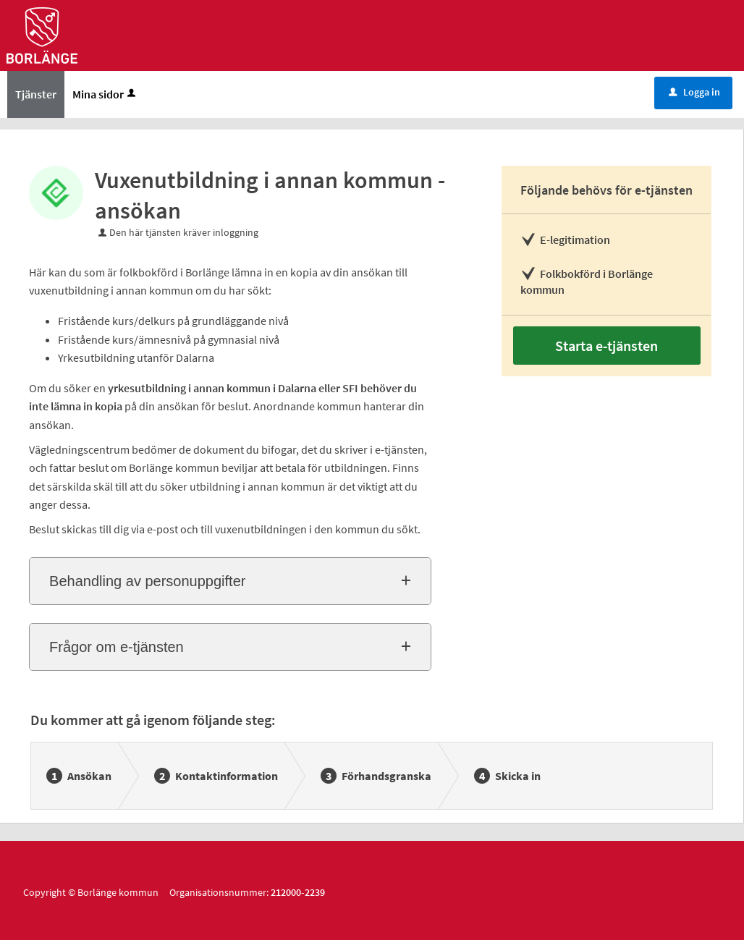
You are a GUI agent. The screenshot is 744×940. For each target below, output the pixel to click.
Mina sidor (105, 94)
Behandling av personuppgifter (147, 581)
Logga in (694, 91)
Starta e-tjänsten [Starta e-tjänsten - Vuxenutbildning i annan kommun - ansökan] (606, 345)
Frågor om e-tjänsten (116, 647)
